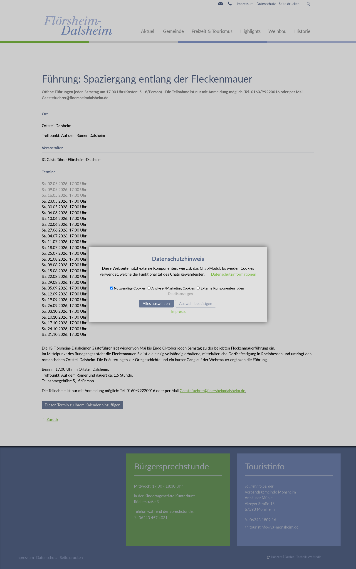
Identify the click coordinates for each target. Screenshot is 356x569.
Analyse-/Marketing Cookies (173, 288)
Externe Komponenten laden (222, 288)
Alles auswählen (156, 303)
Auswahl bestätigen (195, 303)
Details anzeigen (180, 294)
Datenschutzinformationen (233, 274)
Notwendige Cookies (130, 288)
